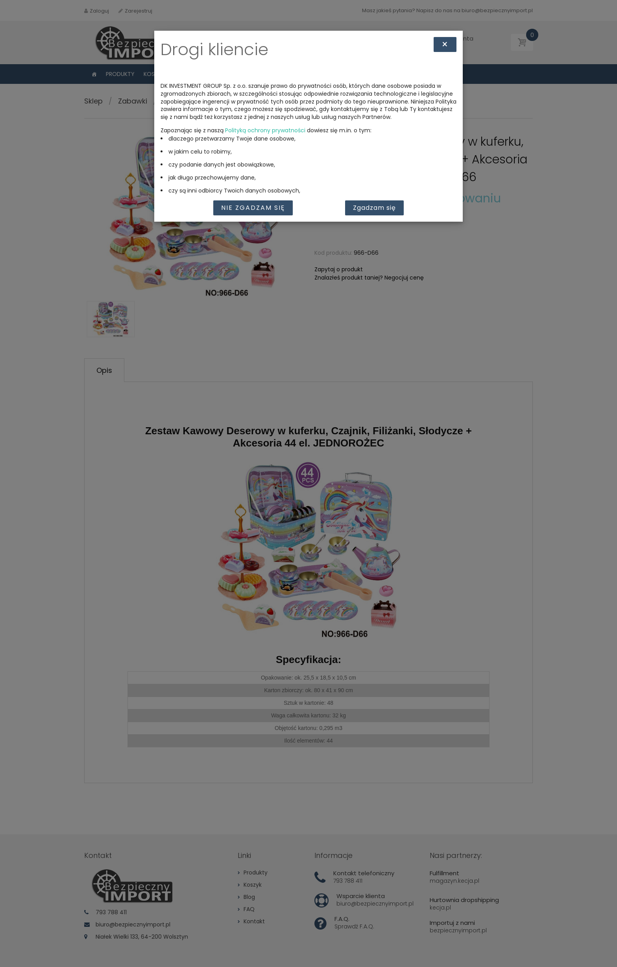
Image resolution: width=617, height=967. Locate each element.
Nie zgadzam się (253, 207)
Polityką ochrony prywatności (265, 130)
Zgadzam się (374, 207)
